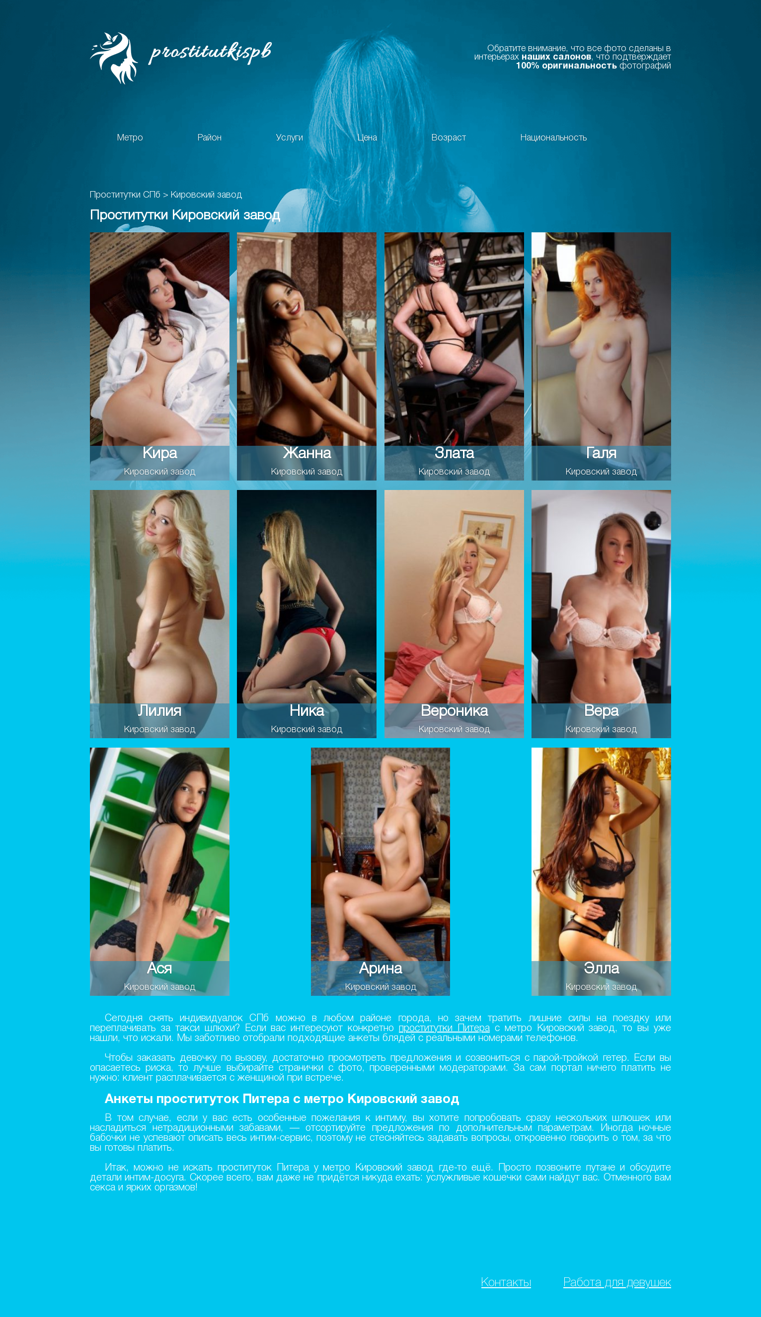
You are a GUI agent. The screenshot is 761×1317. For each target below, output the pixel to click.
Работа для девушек (617, 1283)
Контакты (506, 1283)
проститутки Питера (444, 1028)
